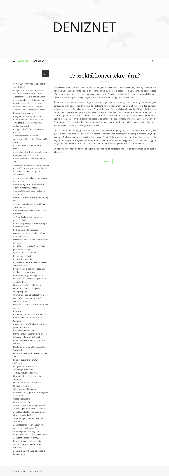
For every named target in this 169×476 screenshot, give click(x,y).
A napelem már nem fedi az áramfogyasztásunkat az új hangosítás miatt (30, 138)
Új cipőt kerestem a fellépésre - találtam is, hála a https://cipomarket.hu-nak (27, 385)
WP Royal (38, 471)
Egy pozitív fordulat (22, 256)
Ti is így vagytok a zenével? (25, 372)
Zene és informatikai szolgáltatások (29, 405)
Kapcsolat (39, 60)
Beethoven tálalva (21, 226)
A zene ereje (19, 181)
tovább (104, 161)
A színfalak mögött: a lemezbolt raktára (31, 152)
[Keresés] (45, 73)
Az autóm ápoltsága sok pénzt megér (30, 223)
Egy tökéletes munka (22, 259)
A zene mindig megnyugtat (25, 187)
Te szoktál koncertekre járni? (104, 75)
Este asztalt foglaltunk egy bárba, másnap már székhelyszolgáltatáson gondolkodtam (29, 278)
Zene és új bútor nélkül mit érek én (29, 408)
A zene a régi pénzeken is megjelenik (30, 178)
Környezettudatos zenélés (25, 330)
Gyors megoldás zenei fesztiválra (28, 294)
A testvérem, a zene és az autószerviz (30, 168)
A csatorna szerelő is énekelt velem (29, 96)
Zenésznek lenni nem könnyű (26, 437)
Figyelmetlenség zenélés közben (28, 285)
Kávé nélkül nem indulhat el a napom (29, 314)
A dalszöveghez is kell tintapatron (28, 100)
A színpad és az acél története (27, 155)
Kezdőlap (23, 60)
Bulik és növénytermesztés (25, 229)
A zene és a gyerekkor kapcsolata (28, 184)
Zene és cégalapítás (22, 402)
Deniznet (84, 26)
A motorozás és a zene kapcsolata (28, 119)
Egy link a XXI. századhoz (24, 252)
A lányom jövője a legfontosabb (27, 116)
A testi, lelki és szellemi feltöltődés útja (31, 165)
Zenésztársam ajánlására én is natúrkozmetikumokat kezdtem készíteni (27, 444)
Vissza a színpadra (21, 398)
